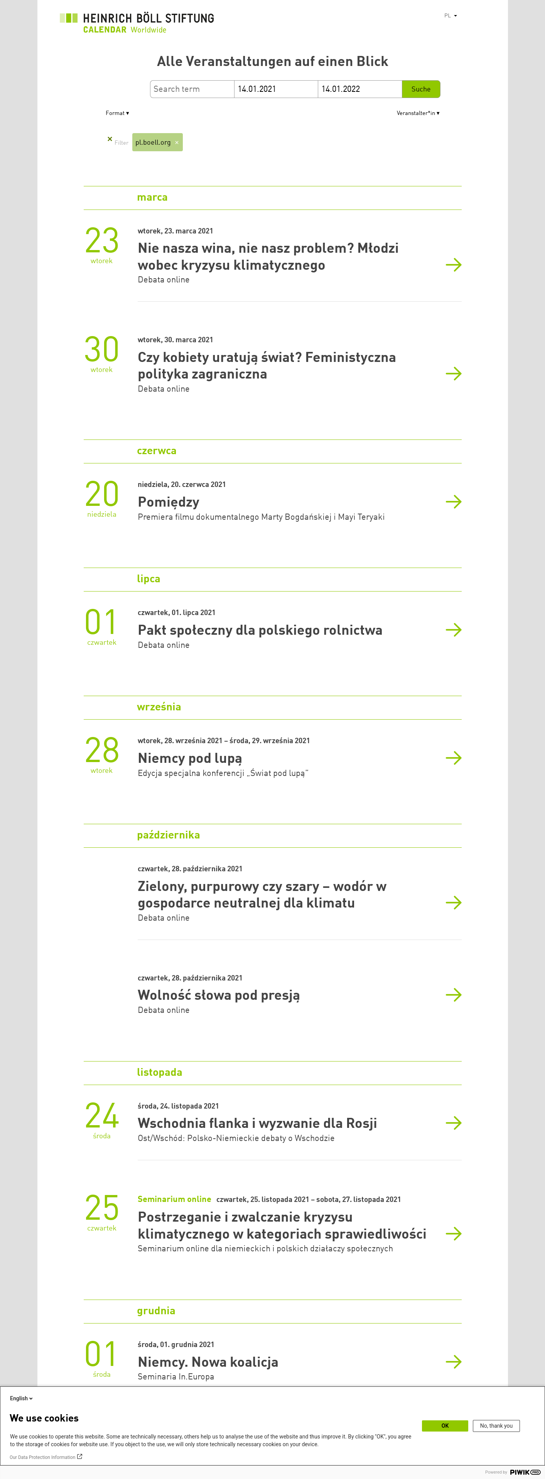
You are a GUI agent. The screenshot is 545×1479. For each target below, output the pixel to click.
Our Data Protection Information (42, 1457)
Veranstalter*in (416, 114)
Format (115, 114)
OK (445, 1426)
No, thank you (496, 1426)
